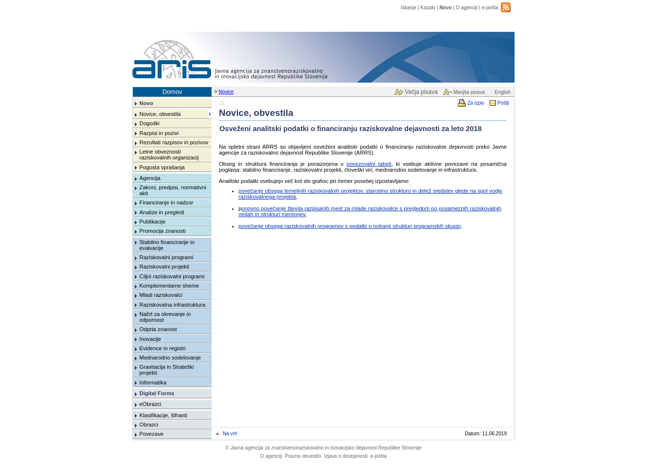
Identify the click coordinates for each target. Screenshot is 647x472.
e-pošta (490, 7)
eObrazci (150, 404)
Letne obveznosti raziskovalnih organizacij (168, 154)
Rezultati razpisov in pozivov (173, 142)
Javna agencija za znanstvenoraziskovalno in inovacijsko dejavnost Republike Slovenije (323, 447)
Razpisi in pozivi (158, 133)
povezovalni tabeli (368, 164)
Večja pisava (421, 92)
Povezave (151, 434)
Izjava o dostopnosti (345, 456)
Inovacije (150, 339)
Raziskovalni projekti (164, 267)
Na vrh (230, 433)
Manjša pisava (469, 92)
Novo (445, 7)
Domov (172, 91)
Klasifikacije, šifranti (163, 415)
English (503, 92)
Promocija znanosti (162, 231)
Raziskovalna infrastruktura (172, 305)
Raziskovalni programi (166, 257)
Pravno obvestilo (303, 456)
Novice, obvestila (160, 114)
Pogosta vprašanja (162, 167)
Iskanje (408, 7)
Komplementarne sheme (169, 286)
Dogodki (149, 123)
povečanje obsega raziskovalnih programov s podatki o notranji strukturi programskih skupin (349, 226)
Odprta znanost (158, 329)
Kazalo (427, 7)
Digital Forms (156, 393)
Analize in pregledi (161, 212)
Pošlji (503, 103)
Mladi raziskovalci (160, 295)
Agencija (149, 178)
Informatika (152, 382)
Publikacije (152, 222)
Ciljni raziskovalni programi (171, 276)
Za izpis (475, 103)
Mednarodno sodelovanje (170, 357)
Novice (226, 91)
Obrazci (148, 424)
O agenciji (467, 7)
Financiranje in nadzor (166, 202)
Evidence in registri (162, 348)
